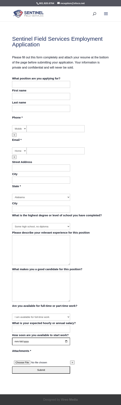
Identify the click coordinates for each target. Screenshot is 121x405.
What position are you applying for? (36, 78)
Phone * (17, 117)
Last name (19, 102)
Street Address (22, 162)
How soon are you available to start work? (40, 335)
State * (16, 186)
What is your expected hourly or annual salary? (44, 323)
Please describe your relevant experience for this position (51, 232)
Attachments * (21, 350)
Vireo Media (69, 399)
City (14, 174)
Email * (16, 139)
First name (19, 90)
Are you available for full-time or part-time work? (44, 305)
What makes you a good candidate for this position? (47, 269)
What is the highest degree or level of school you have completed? (57, 215)
